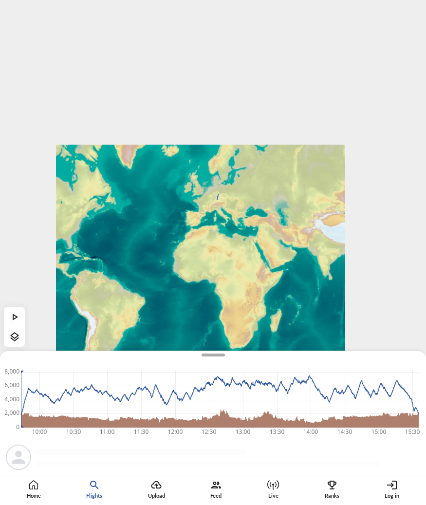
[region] (213, 252)
